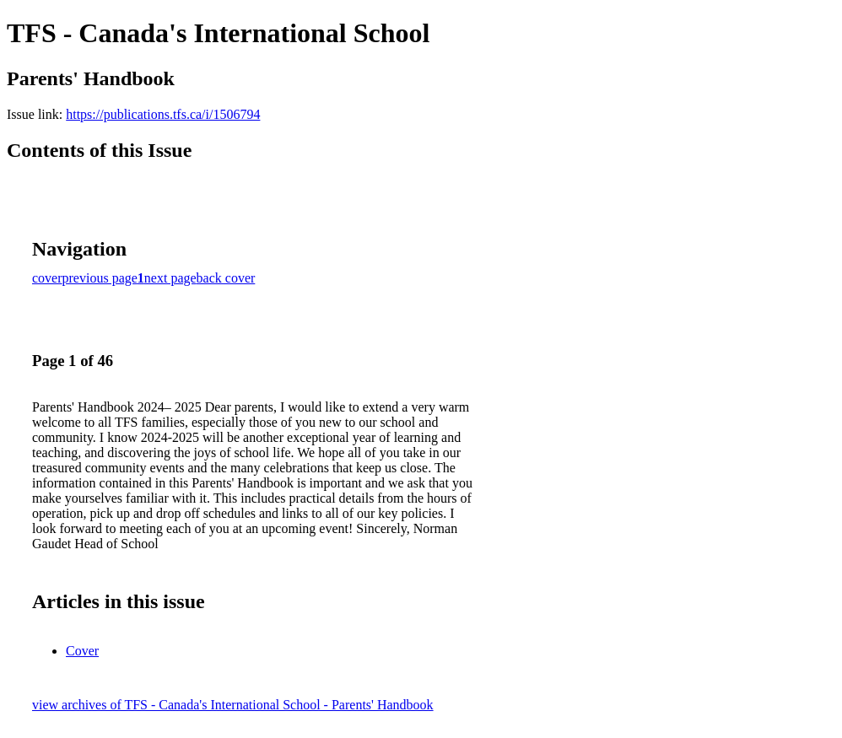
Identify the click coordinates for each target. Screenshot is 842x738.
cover (47, 278)
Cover (82, 651)
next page (170, 278)
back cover (226, 278)
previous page (100, 278)
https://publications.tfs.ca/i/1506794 (163, 114)
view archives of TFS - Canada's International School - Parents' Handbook (233, 705)
